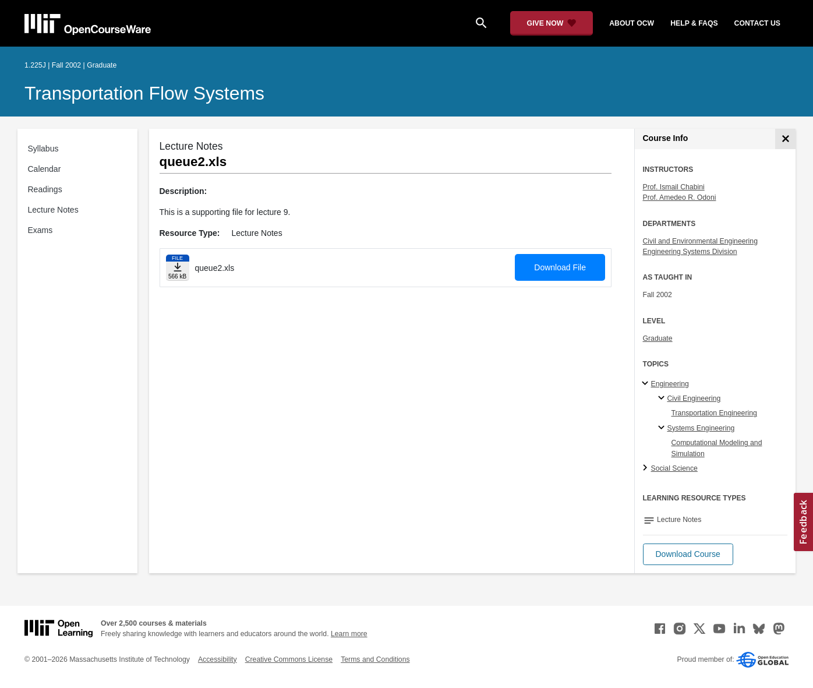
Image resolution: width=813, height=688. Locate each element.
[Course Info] (785, 139)
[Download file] (177, 268)
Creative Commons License (289, 659)
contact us (757, 23)
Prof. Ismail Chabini (674, 187)
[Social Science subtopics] (647, 468)
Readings (45, 189)
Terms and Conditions (375, 659)
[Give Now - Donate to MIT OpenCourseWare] (551, 23)
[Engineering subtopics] (647, 383)
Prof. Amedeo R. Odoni (679, 197)
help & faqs (693, 23)
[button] (688, 554)
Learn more (349, 634)
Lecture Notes (53, 209)
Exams (40, 230)
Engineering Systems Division (690, 252)
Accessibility (217, 659)
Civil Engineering (694, 398)
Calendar (44, 169)
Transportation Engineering (714, 413)
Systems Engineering (701, 428)
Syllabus (43, 148)
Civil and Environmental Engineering (700, 241)
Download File (560, 267)
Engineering (670, 384)
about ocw (631, 23)
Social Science (674, 468)
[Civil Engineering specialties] (663, 398)
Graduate (658, 338)
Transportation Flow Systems (144, 93)
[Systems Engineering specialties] (663, 428)
